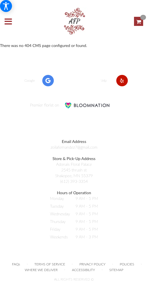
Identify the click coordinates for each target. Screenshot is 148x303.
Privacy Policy (92, 264)
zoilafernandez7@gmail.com (74, 147)
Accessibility (83, 270)
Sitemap (116, 270)
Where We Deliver (41, 270)
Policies (127, 264)
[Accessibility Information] (6, 6)
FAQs (16, 264)
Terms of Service (49, 264)
